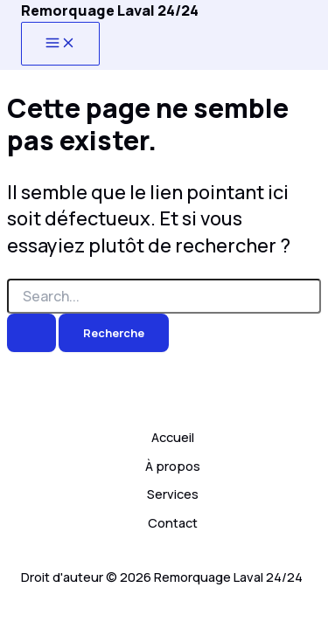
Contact (173, 522)
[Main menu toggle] (60, 44)
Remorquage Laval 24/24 (110, 10)
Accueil (172, 437)
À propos (172, 465)
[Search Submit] (31, 333)
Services (173, 493)
